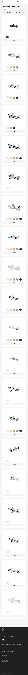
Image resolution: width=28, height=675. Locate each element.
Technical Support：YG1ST (5, 669)
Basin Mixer (3, 643)
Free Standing (3, 645)
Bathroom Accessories (8, 644)
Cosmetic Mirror (19, 644)
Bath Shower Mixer (8, 643)
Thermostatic (13, 643)
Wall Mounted (18, 643)
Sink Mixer (22, 643)
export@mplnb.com (6, 664)
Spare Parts (3, 644)
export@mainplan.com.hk (7, 656)
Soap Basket (14, 644)
